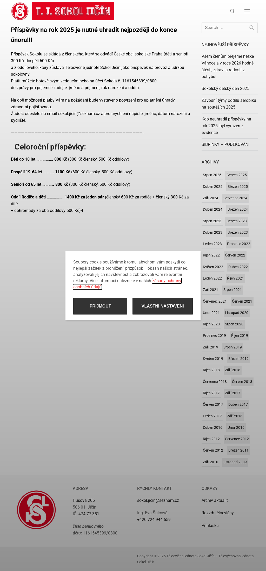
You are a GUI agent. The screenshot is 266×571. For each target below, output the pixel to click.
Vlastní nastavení (163, 306)
